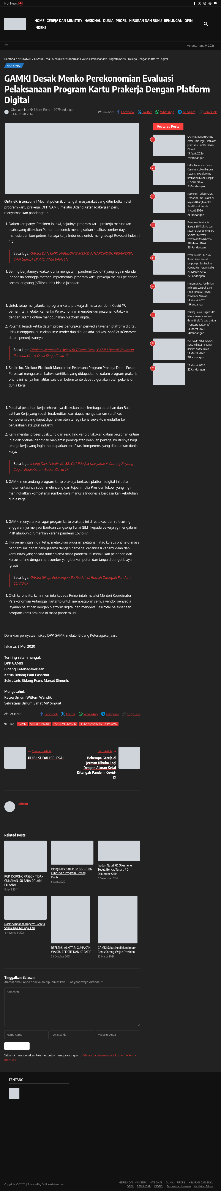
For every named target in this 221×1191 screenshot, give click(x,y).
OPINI (189, 20)
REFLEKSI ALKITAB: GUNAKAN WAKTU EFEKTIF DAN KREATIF (71, 950)
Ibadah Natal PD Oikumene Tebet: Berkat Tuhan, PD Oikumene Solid (115, 869)
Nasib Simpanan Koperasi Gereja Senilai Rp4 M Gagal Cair (24, 926)
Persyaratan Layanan (179, 1186)
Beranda (9, 58)
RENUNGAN (173, 20)
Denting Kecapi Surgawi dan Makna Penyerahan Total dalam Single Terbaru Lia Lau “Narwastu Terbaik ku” (202, 320)
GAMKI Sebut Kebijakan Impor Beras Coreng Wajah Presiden (117, 950)
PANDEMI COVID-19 (65, 723)
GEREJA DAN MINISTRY (64, 20)
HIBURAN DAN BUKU (145, 20)
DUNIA (108, 20)
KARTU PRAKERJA (40, 723)
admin (22, 109)
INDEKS (40, 27)
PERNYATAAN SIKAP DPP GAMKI (98, 723)
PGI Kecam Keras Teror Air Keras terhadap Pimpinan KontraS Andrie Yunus (201, 349)
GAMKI (22, 723)
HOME (39, 20)
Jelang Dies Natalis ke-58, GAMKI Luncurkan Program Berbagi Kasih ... (72, 873)
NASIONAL (92, 20)
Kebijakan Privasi (203, 1186)
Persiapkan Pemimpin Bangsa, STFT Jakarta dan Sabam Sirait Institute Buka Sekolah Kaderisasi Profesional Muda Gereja (202, 230)
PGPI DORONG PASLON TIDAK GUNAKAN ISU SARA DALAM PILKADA (23, 880)
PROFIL (121, 20)
